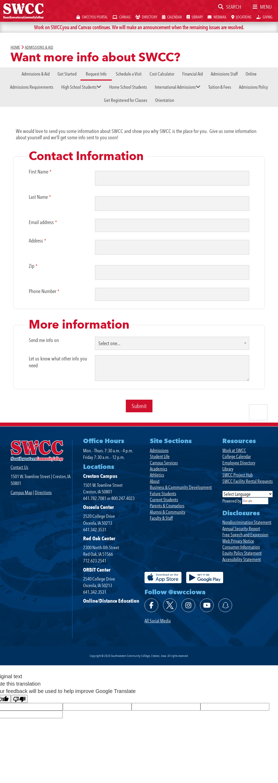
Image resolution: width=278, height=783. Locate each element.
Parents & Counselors (167, 505)
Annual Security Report (241, 528)
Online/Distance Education (111, 601)
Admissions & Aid (36, 74)
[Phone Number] (172, 294)
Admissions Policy (253, 87)
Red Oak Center (99, 538)
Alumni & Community (167, 512)
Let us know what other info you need (58, 361)
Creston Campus (100, 476)
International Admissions (175, 87)
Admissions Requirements (31, 87)
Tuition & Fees (219, 87)
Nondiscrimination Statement (246, 522)
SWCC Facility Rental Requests (247, 481)
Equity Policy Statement (242, 553)
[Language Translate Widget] (247, 494)
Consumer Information (241, 547)
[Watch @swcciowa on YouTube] (207, 605)
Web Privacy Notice (238, 541)
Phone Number (44, 291)
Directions (43, 492)
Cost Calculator (162, 74)
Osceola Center (98, 507)
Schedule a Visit (129, 74)
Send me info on (44, 340)
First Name (40, 172)
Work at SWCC (234, 450)
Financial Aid (192, 74)
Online (251, 74)
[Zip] (172, 272)
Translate (255, 501)
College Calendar (236, 456)
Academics (158, 469)
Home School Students (128, 87)
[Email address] (172, 225)
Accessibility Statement (241, 559)
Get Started (66, 74)
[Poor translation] (19, 699)
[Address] (172, 247)
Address (37, 240)
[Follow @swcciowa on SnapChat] (225, 605)
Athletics (157, 475)
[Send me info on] (172, 343)
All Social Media (158, 620)
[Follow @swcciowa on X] (170, 605)
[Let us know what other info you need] (172, 368)
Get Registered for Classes (125, 100)
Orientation (164, 100)
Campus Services (164, 462)
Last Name (40, 197)
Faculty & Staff (161, 518)
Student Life (160, 456)
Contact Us (19, 467)
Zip (33, 266)
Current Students (164, 499)
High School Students (79, 87)
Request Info (96, 74)
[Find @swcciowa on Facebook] (151, 605)
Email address (43, 222)
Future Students (163, 493)
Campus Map (21, 492)
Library (227, 469)
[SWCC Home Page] (23, 10)
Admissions (159, 450)
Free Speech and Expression (245, 534)
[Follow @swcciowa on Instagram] (188, 605)
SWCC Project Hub (237, 475)
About (155, 481)
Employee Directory (238, 462)
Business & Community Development (181, 487)
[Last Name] (172, 203)
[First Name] (172, 178)
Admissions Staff (224, 74)
